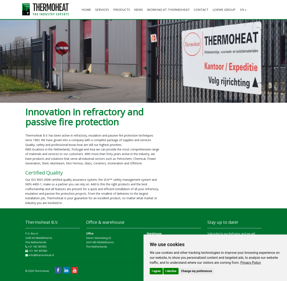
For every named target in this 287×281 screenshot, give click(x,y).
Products (121, 9)
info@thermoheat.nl (39, 255)
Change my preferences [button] (196, 271)
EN (243, 10)
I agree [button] (156, 271)
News (138, 9)
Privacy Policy (250, 263)
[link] (250, 263)
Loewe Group (224, 9)
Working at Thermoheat (168, 9)
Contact (201, 9)
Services (102, 9)
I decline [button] (170, 271)
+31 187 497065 (36, 251)
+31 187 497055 (36, 246)
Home (86, 9)
